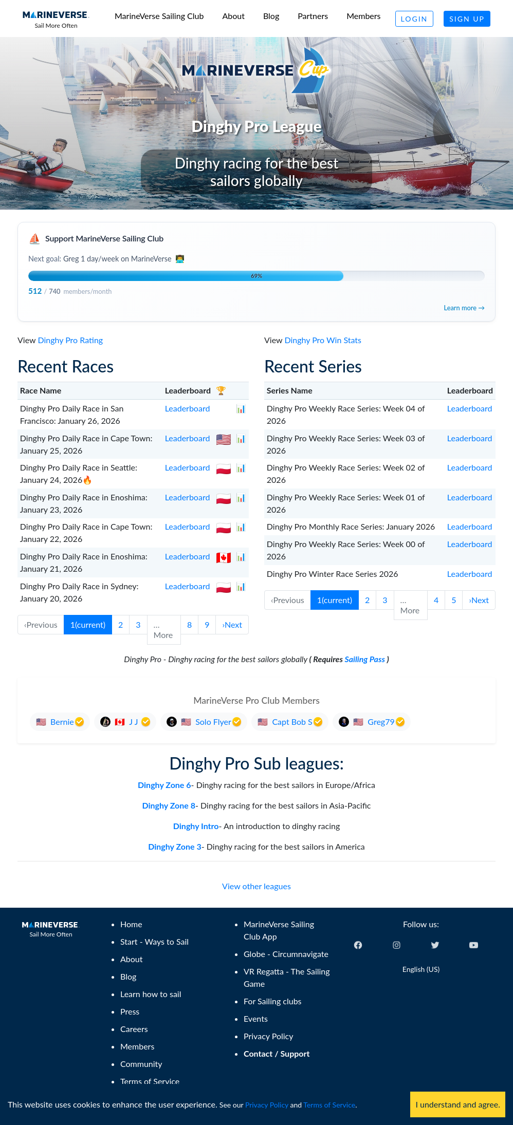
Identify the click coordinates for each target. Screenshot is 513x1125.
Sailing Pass (364, 659)
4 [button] (436, 600)
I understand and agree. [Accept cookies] (457, 1104)
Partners (313, 16)
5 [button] (453, 600)
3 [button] (138, 624)
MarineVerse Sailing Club (159, 16)
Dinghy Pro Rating (70, 340)
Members (363, 16)
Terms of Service (329, 1104)
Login (414, 18)
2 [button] (120, 624)
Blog (271, 16)
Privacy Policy (266, 1104)
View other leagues (256, 886)
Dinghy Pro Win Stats (322, 340)
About (233, 16)
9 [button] (207, 624)
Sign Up (467, 18)
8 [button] (189, 624)
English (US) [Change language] (420, 969)
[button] (232, 624)
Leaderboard (187, 408)
